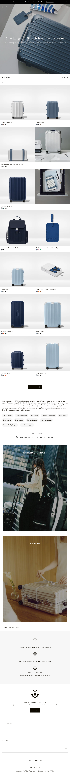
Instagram (19, 771)
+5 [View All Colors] (6, 208)
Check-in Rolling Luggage (10, 425)
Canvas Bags (34, 415)
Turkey (31, 761)
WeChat (47, 771)
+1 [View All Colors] (6, 124)
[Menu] (3, 7)
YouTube (25, 771)
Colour (11, 628)
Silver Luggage (19, 420)
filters (6, 77)
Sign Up (35, 710)
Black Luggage (63, 415)
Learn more (50, 2)
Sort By (63, 77)
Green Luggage (7, 420)
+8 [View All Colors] (41, 250)
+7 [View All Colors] (41, 291)
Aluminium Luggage (21, 415)
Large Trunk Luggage (27, 425)
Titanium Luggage (32, 420)
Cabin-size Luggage (46, 420)
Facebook (32, 771)
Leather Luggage (7, 415)
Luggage (4, 628)
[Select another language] (39, 761)
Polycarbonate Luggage (48, 415)
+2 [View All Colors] (6, 166)
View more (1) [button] (35, 387)
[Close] (67, 2)
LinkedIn (40, 771)
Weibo (52, 771)
